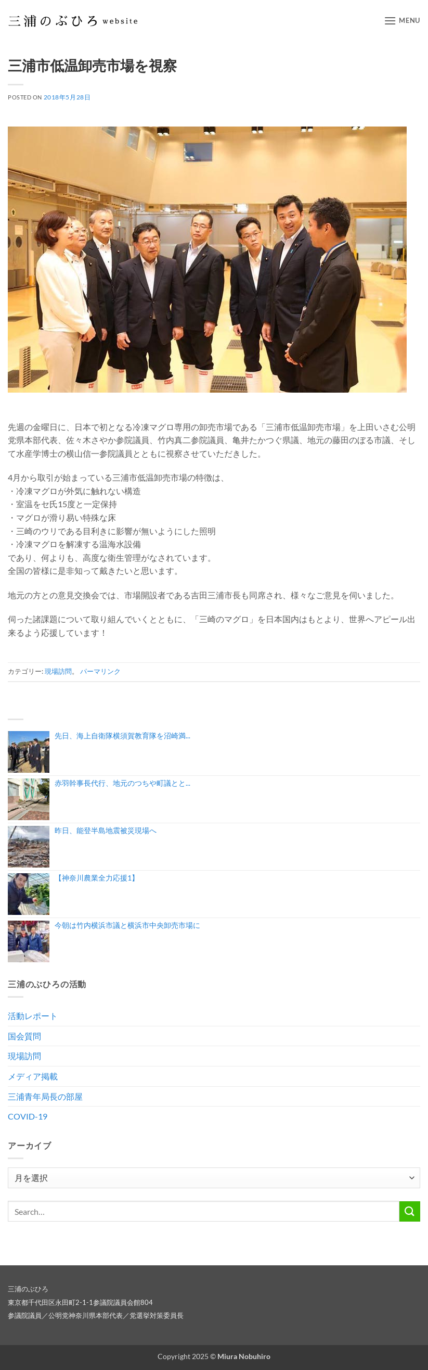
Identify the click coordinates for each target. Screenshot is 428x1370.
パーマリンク (100, 671)
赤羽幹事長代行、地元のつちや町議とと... (122, 782)
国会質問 (24, 1036)
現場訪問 (58, 671)
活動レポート (33, 1016)
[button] (402, 20)
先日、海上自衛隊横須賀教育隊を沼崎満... (122, 735)
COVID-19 (27, 1116)
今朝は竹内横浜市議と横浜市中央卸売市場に (127, 925)
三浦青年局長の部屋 (45, 1096)
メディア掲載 (33, 1076)
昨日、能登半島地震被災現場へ (106, 830)
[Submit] (409, 1211)
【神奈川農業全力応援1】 (97, 877)
